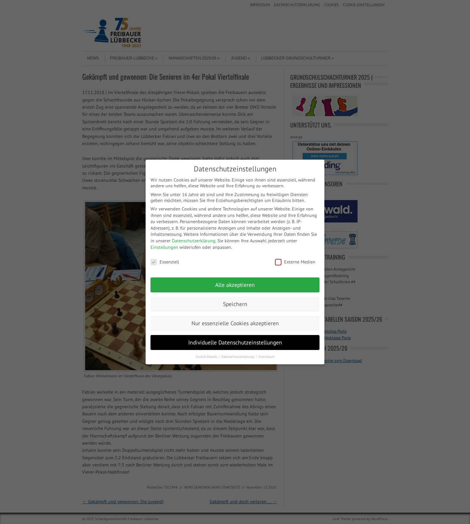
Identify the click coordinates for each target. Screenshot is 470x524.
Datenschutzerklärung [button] (238, 356)
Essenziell (164, 262)
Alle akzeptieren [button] (235, 285)
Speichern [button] (235, 304)
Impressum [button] (266, 356)
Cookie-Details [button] (207, 356)
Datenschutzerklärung (193, 241)
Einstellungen (164, 247)
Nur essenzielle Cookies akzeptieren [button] (235, 323)
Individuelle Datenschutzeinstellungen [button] (235, 342)
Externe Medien (295, 262)
